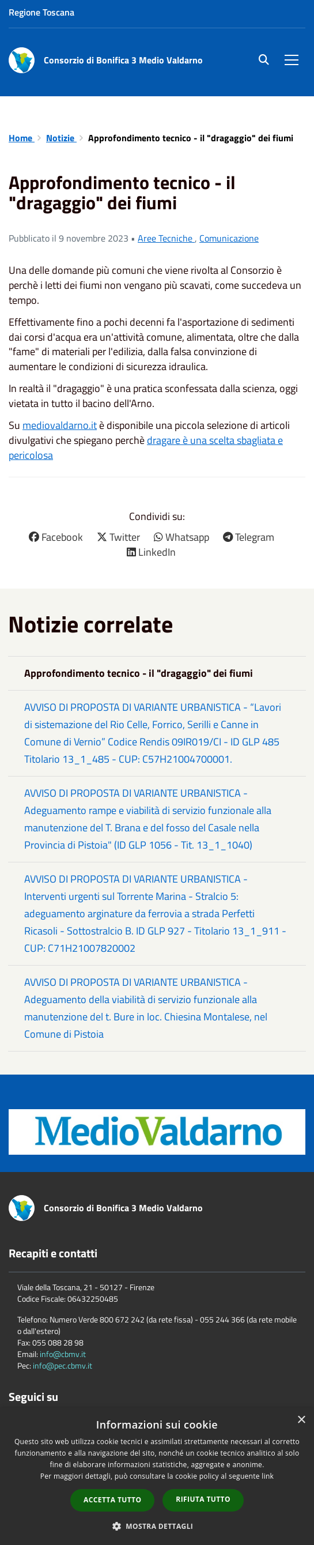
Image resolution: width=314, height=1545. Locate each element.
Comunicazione (229, 238)
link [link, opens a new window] (268, 1476)
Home (22, 138)
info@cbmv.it (63, 1354)
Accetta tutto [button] (112, 1500)
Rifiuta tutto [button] (203, 1499)
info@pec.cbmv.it (62, 1365)
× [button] (301, 1420)
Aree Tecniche (166, 238)
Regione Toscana (41, 12)
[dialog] (157, 1476)
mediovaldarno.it (59, 425)
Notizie (61, 138)
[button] (157, 1525)
